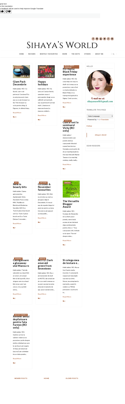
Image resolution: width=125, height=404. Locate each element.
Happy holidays (43, 83)
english (42, 67)
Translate (103, 119)
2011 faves (43, 182)
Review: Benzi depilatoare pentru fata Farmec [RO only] (21, 322)
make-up (68, 121)
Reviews (32, 54)
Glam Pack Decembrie (19, 83)
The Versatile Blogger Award (71, 204)
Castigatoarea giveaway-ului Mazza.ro (21, 263)
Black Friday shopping (69, 66)
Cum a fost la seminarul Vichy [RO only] (70, 126)
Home (21, 54)
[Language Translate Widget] (100, 116)
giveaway (18, 258)
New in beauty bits (20, 185)
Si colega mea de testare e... (71, 261)
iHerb (64, 54)
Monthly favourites (49, 54)
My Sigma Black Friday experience (70, 71)
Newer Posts (20, 378)
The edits (76, 54)
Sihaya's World (100, 135)
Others (87, 54)
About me (99, 54)
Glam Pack (19, 67)
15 (14, 117)
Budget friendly (21, 315)
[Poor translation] (8, 11)
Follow (89, 126)
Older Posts (72, 378)
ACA (16, 182)
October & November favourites (44, 187)
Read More (17, 113)
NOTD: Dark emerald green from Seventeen (45, 264)
